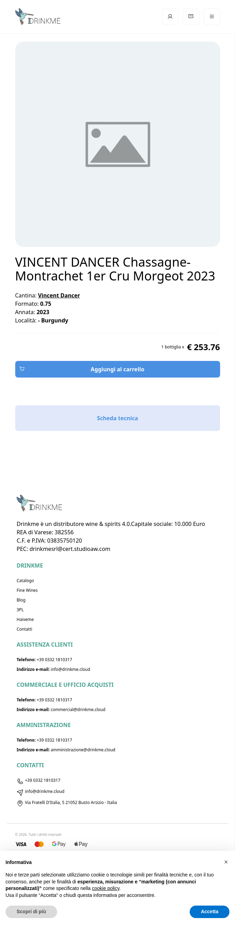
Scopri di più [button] (31, 911)
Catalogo (25, 580)
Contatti (24, 629)
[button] (226, 861)
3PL (20, 610)
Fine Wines (27, 590)
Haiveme (25, 619)
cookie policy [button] (105, 888)
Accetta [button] (209, 911)
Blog (21, 600)
